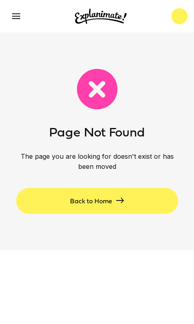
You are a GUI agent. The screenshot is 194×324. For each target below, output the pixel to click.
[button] (16, 16)
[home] (99, 16)
